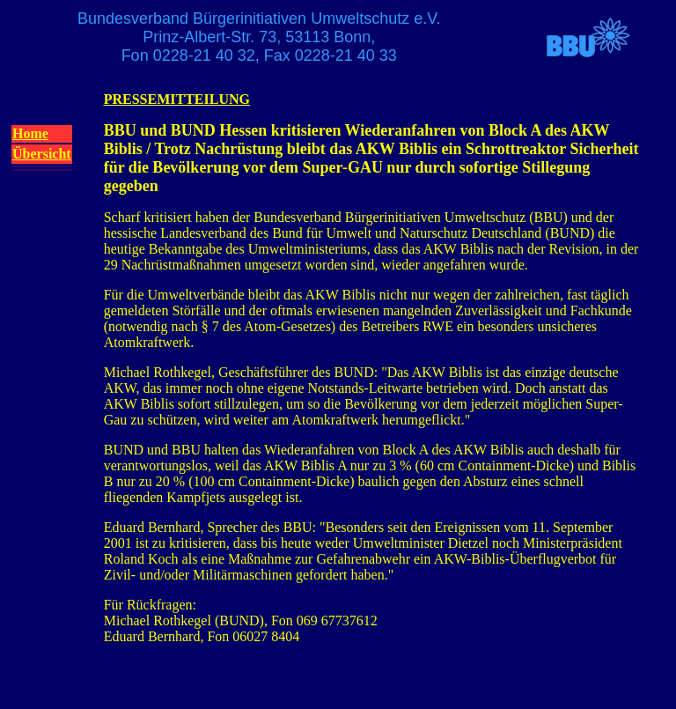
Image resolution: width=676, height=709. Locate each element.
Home (30, 133)
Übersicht (41, 153)
